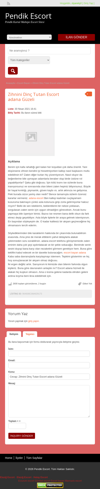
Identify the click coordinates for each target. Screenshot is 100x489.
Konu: (11, 372)
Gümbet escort (42, 480)
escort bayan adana (75, 252)
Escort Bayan (23, 83)
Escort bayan (57, 480)
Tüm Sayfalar (34, 457)
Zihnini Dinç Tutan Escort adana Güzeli (33, 96)
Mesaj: (12, 383)
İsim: (11, 349)
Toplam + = (14, 421)
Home (8, 457)
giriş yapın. (33, 321)
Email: (11, 360)
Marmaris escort (73, 480)
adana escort (36, 198)
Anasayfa (10, 83)
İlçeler (19, 457)
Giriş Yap (88, 3)
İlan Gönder (76, 37)
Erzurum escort (26, 480)
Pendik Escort (28, 16)
